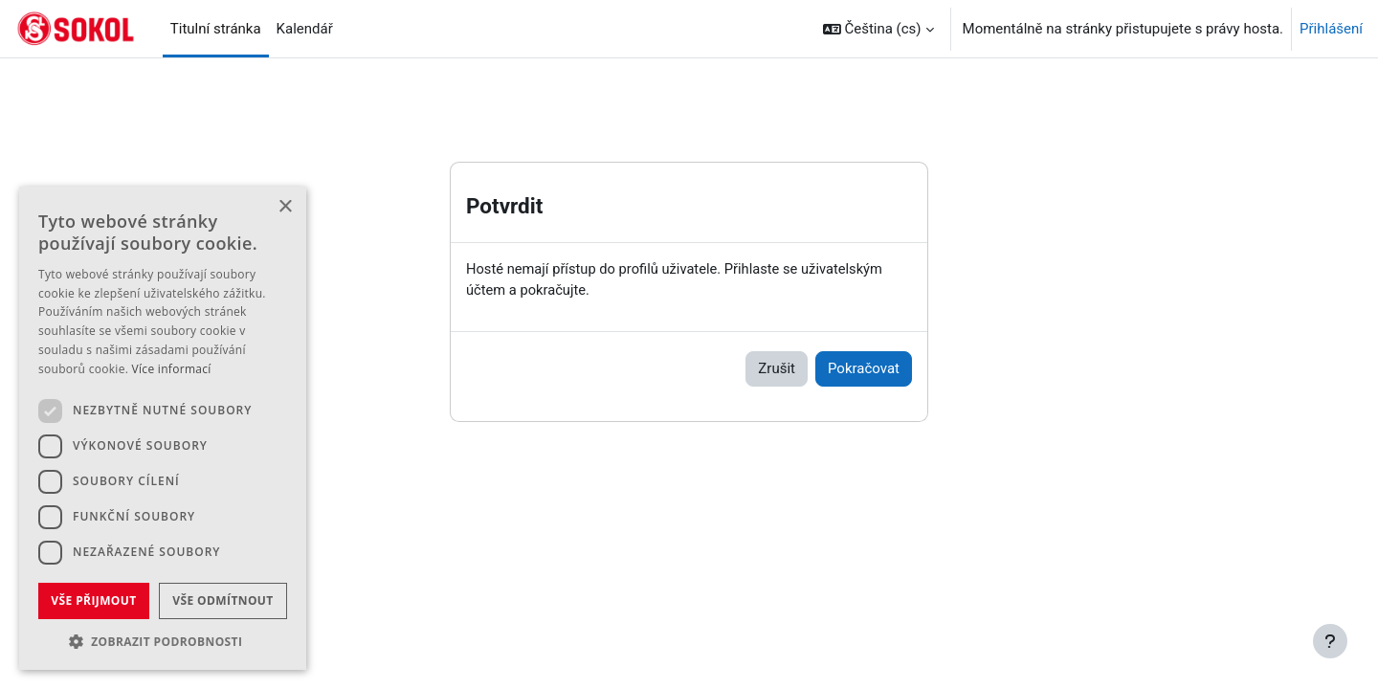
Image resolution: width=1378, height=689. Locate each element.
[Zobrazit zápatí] (1330, 641)
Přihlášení (1331, 28)
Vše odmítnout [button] (222, 600)
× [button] (285, 207)
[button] (878, 28)
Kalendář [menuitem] (305, 28)
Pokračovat (864, 369)
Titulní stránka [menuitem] (215, 28)
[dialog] (162, 428)
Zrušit (776, 369)
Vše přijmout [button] (93, 600)
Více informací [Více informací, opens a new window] (171, 369)
